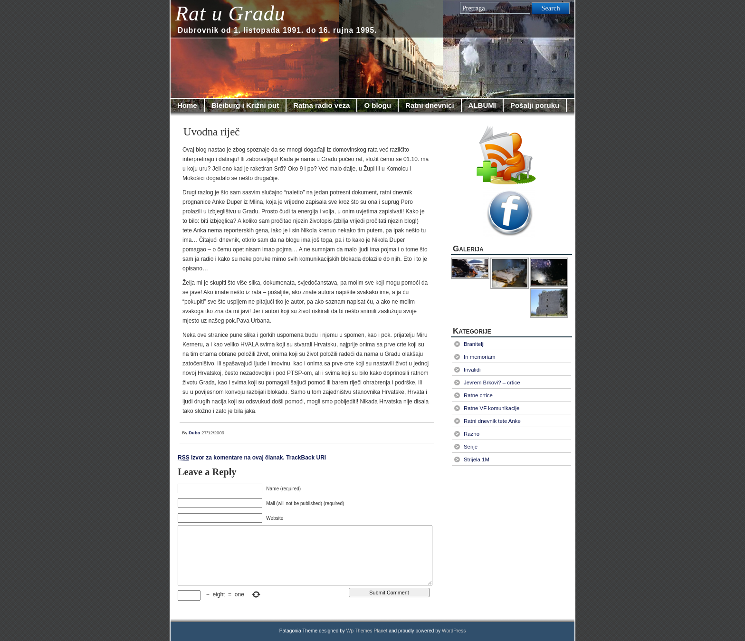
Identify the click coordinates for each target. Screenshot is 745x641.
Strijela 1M (476, 459)
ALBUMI (482, 105)
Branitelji (474, 344)
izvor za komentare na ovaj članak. (231, 457)
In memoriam (480, 357)
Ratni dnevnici (429, 105)
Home (187, 105)
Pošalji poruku (534, 105)
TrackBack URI (306, 457)
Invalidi (472, 370)
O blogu (377, 105)
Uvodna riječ (211, 132)
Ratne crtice (478, 395)
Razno (471, 434)
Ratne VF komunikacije (491, 408)
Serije (471, 447)
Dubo (195, 432)
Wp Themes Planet (367, 630)
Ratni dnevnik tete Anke (492, 421)
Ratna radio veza (321, 105)
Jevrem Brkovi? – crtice (492, 382)
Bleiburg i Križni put (245, 105)
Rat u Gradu (230, 13)
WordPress (454, 630)
